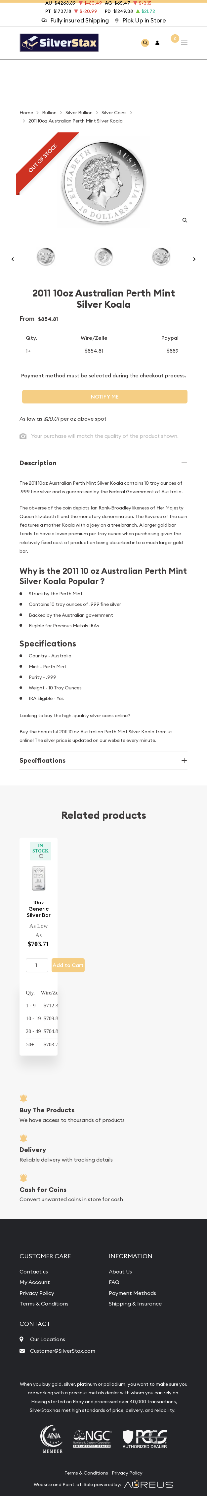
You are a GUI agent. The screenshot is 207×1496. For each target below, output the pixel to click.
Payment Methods (132, 1293)
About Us (120, 1271)
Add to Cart (68, 965)
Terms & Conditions (44, 1303)
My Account (35, 1282)
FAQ (114, 1282)
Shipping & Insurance (135, 1303)
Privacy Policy (37, 1293)
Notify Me (105, 396)
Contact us (34, 1271)
